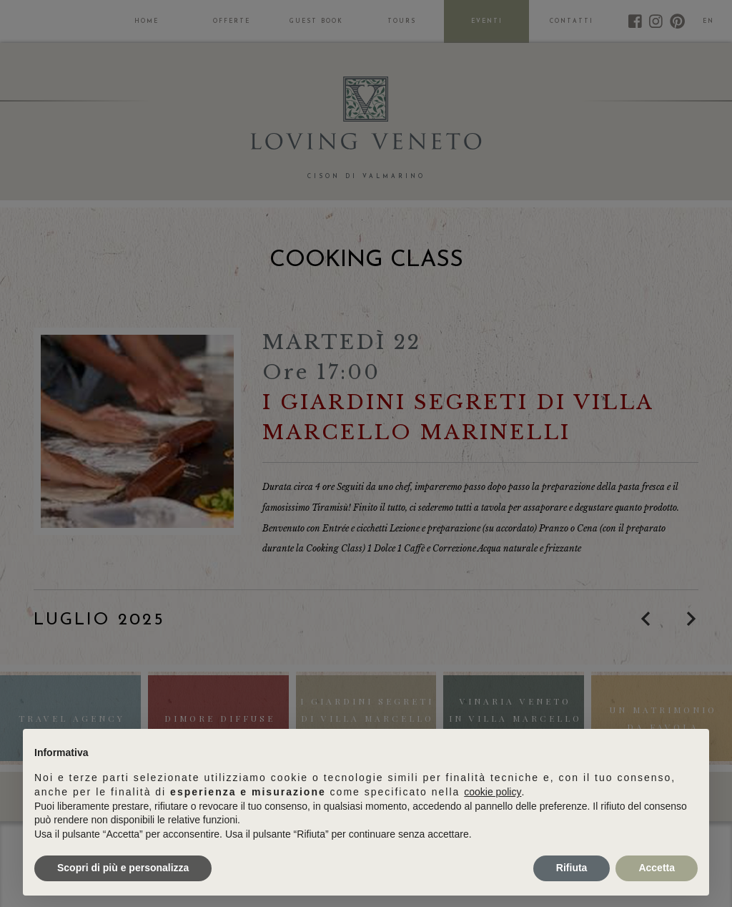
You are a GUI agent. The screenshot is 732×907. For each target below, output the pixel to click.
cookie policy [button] (492, 792)
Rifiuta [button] (572, 867)
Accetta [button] (656, 867)
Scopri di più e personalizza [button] (123, 867)
